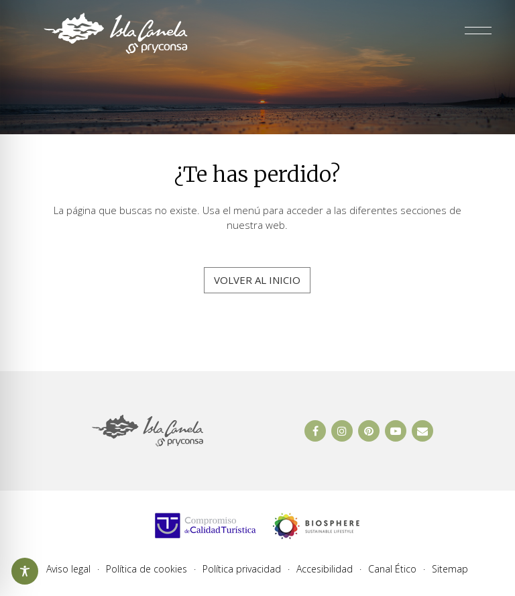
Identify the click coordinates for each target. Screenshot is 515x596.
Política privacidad (242, 569)
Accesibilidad (324, 569)
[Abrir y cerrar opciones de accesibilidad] (25, 571)
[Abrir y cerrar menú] (478, 33)
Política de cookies (146, 569)
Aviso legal (68, 569)
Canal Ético (392, 569)
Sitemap (450, 569)
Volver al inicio (257, 280)
